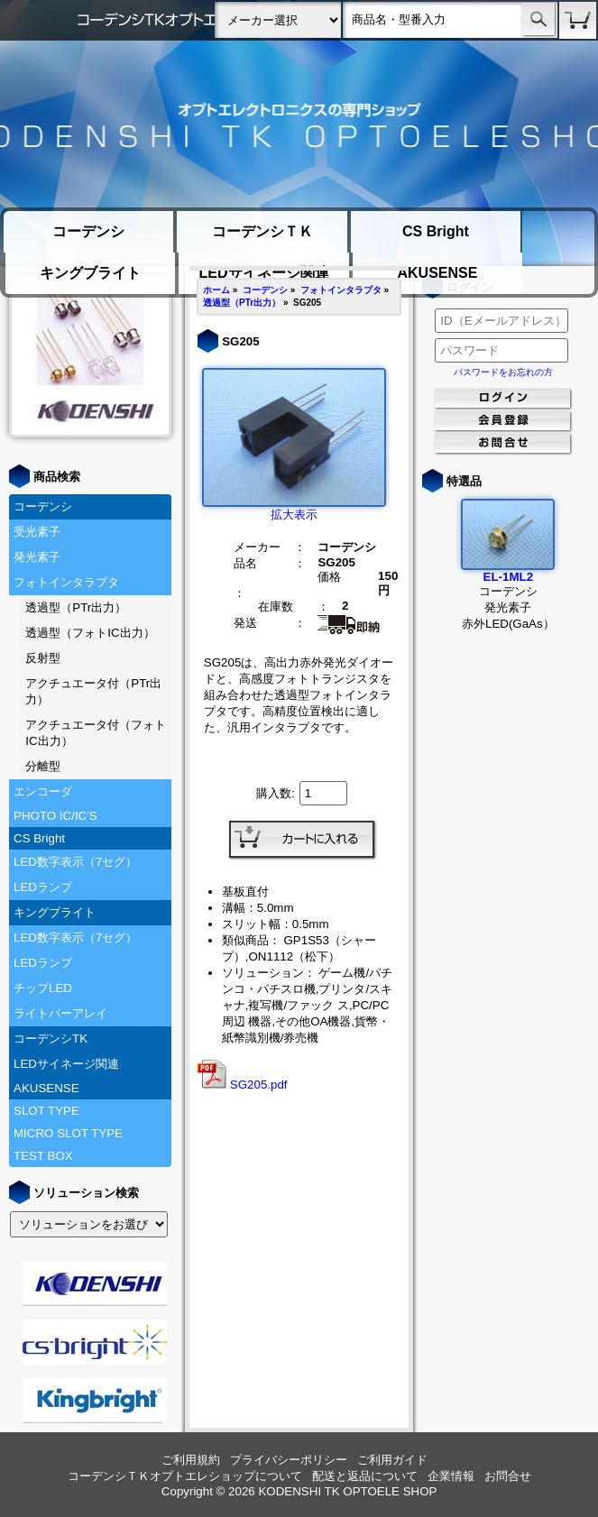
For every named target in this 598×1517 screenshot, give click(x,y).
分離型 (42, 766)
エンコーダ (43, 791)
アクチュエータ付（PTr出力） (93, 691)
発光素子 (37, 557)
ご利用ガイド (392, 1459)
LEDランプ (43, 887)
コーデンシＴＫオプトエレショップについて (185, 1476)
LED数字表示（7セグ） (75, 862)
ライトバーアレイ (60, 1013)
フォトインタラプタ (66, 582)
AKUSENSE (437, 272)
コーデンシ (88, 231)
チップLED (43, 988)
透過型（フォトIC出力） (89, 632)
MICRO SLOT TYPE (68, 1133)
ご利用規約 (190, 1459)
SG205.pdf (242, 1084)
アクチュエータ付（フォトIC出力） (95, 733)
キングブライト (90, 272)
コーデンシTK (50, 1038)
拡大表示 (294, 508)
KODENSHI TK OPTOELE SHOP (347, 1491)
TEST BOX (43, 1156)
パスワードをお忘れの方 (503, 372)
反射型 (42, 658)
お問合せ (507, 1476)
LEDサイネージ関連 (66, 1064)
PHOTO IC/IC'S (55, 816)
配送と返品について (365, 1476)
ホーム (216, 290)
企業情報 (451, 1476)
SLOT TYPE (46, 1110)
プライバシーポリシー (288, 1459)
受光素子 (37, 531)
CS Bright (435, 231)
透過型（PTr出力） (75, 607)
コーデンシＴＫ (262, 231)
